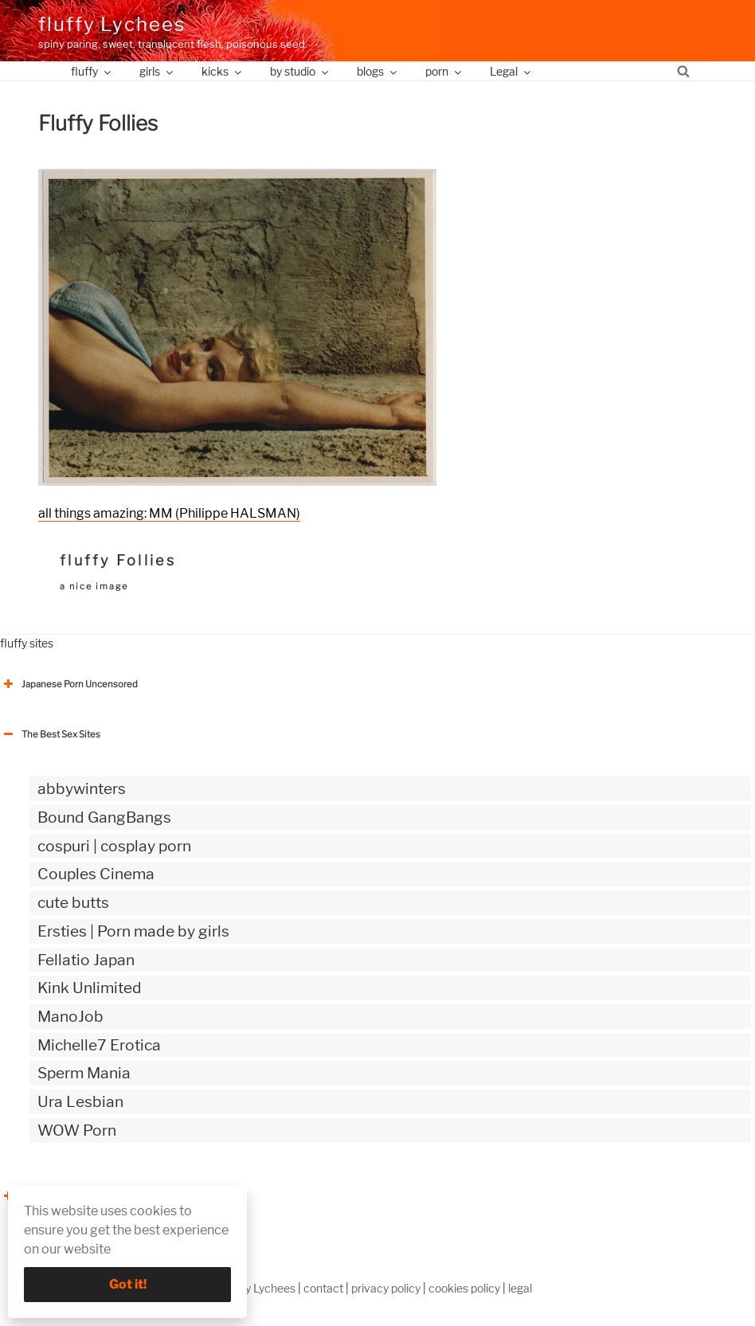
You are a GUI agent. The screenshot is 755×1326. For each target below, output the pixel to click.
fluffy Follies (118, 560)
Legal (511, 71)
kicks (222, 71)
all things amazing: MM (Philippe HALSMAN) (169, 513)
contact (323, 1288)
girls (157, 71)
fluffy (92, 71)
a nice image (94, 586)
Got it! (128, 1284)
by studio (300, 71)
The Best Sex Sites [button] (50, 734)
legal (520, 1288)
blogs (378, 71)
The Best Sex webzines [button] (59, 1196)
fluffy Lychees (112, 24)
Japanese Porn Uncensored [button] (69, 684)
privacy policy (386, 1288)
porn (444, 71)
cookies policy (464, 1288)
